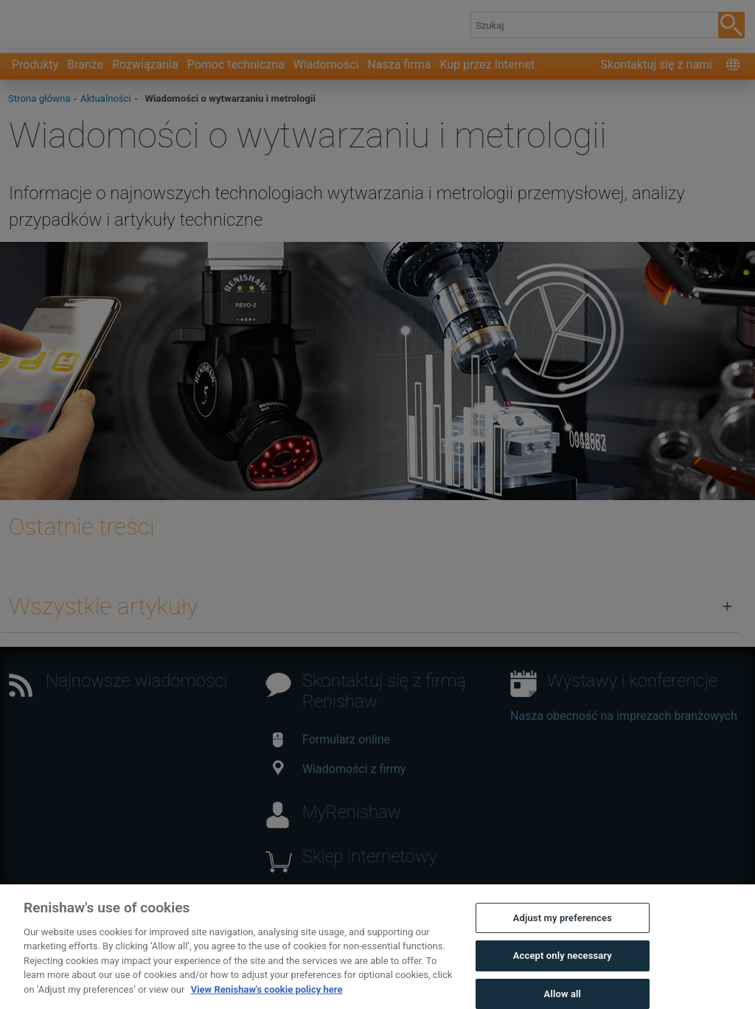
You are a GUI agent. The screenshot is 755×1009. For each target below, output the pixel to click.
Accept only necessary (562, 973)
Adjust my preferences (562, 935)
